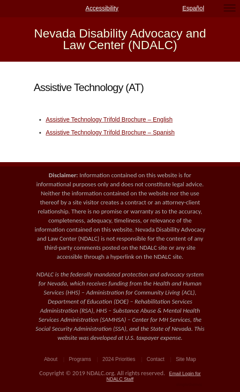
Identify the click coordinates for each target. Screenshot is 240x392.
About (50, 359)
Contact (155, 359)
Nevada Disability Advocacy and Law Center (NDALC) (120, 39)
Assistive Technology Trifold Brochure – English (109, 119)
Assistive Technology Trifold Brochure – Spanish (110, 132)
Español (193, 8)
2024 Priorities (118, 359)
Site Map (186, 359)
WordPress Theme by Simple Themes (190, 385)
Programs (80, 359)
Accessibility (101, 8)
